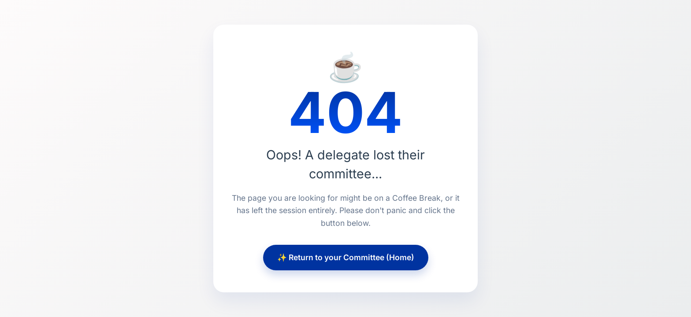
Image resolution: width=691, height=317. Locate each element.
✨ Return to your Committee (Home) (345, 257)
